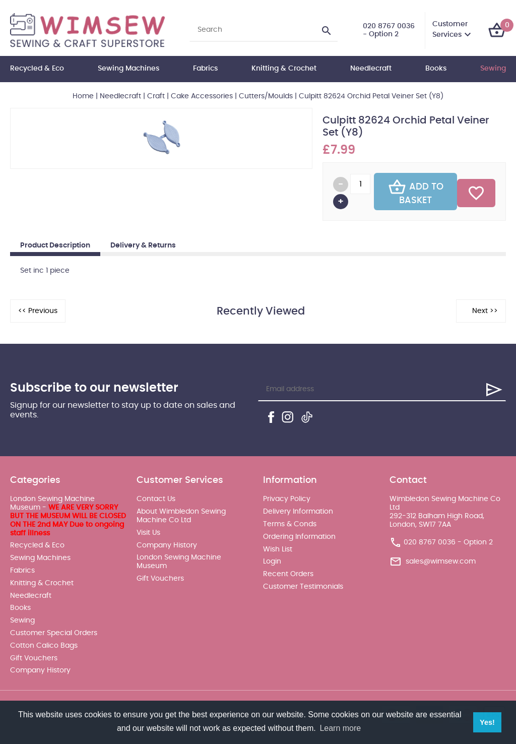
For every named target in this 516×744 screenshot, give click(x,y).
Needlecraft (371, 68)
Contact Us (156, 499)
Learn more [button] (340, 728)
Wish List (277, 549)
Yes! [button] (487, 722)
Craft (156, 96)
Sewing (493, 68)
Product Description (55, 245)
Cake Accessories (202, 96)
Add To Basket (415, 191)
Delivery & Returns (143, 245)
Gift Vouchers (33, 658)
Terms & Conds (289, 524)
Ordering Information (299, 536)
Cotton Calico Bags (44, 645)
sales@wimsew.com (441, 561)
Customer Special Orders (53, 633)
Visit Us (148, 532)
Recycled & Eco (37, 68)
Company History (40, 670)
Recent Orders (288, 574)
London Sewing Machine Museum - (68, 515)
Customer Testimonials (303, 586)
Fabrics (205, 68)
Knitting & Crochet (283, 68)
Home (83, 96)
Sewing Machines (128, 68)
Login (272, 561)
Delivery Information (298, 511)
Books (435, 68)
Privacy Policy (286, 499)
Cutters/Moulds (266, 96)
